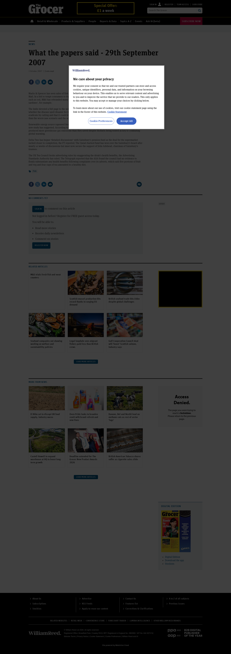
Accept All (126, 121)
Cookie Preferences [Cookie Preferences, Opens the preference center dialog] (101, 121)
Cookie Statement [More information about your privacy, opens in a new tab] (117, 111)
